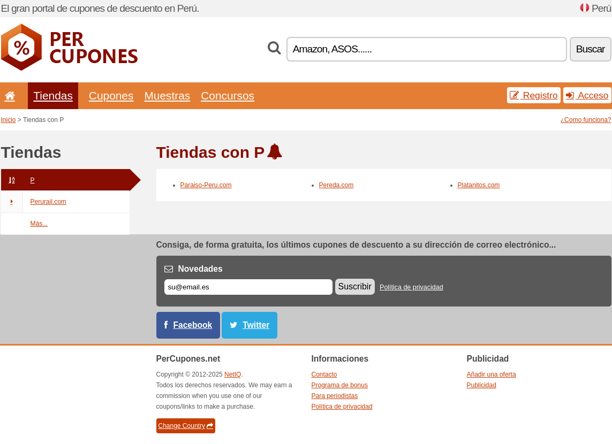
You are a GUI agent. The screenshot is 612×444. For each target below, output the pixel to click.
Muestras (167, 95)
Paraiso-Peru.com (206, 185)
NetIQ (232, 374)
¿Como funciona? (586, 120)
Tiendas (53, 95)
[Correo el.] (248, 287)
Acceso (587, 95)
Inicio (8, 120)
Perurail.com (33, 201)
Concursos (227, 95)
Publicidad (481, 385)
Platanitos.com (479, 185)
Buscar (590, 49)
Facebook (193, 325)
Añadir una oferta (491, 374)
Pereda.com (336, 185)
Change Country (185, 426)
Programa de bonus (340, 385)
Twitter (256, 325)
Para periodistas (335, 396)
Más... (39, 223)
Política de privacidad (411, 287)
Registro (534, 95)
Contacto (324, 374)
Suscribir (355, 286)
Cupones (111, 95)
